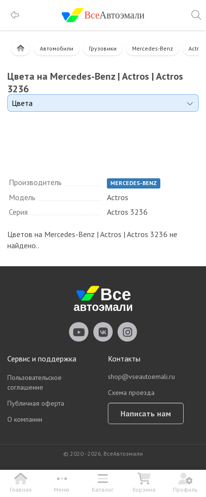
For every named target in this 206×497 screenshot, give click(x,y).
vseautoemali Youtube (78, 332)
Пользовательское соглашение (34, 382)
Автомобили (56, 48)
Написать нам (145, 413)
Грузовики (103, 48)
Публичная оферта (35, 403)
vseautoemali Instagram (127, 332)
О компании (24, 419)
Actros (197, 48)
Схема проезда (131, 392)
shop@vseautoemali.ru (141, 376)
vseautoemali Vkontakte (103, 332)
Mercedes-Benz (152, 48)
